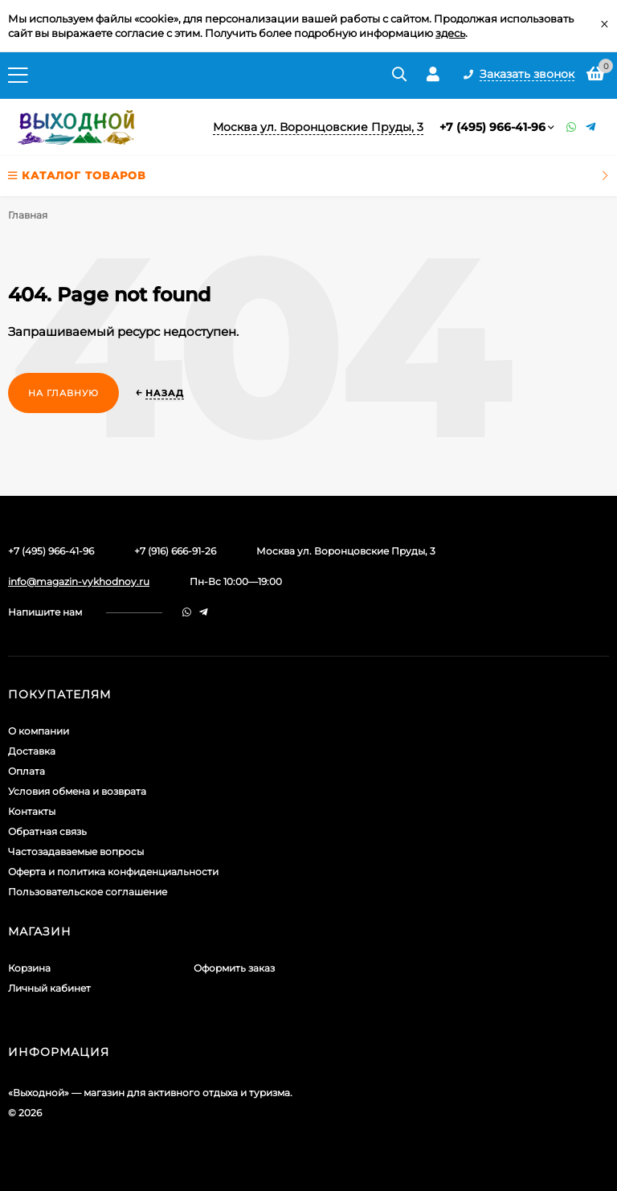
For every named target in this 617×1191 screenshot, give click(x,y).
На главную (63, 393)
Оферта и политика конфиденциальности (113, 872)
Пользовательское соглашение (87, 892)
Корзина (29, 968)
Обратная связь (47, 831)
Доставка (31, 751)
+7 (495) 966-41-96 (492, 127)
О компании (38, 731)
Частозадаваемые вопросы (76, 851)
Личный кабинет (49, 988)
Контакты (31, 811)
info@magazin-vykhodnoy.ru (78, 581)
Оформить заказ (234, 968)
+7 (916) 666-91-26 (175, 551)
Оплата (26, 771)
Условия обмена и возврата (77, 791)
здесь (450, 33)
